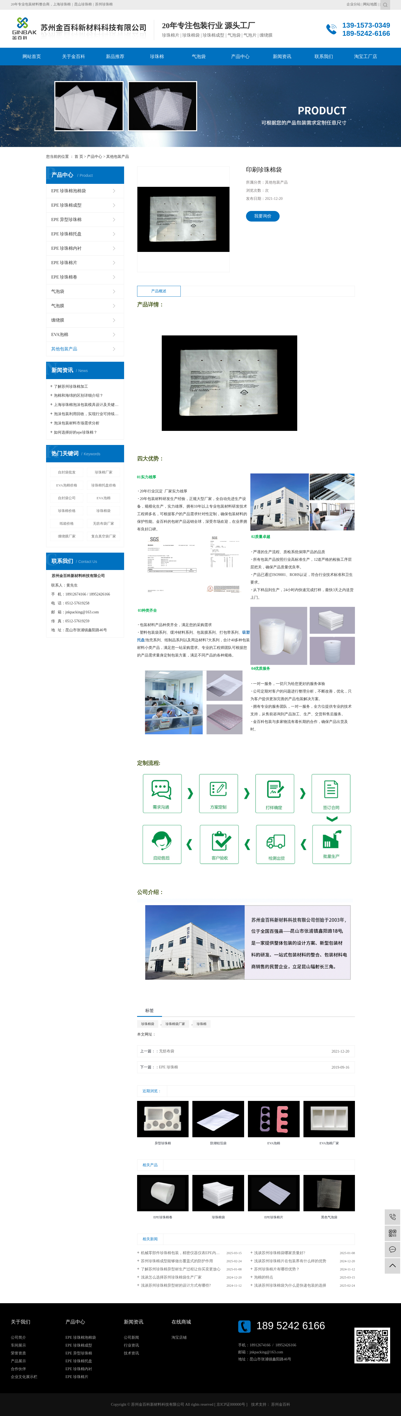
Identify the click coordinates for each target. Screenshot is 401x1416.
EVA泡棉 (59, 334)
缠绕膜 (57, 320)
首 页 (79, 157)
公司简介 (18, 1337)
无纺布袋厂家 (103, 523)
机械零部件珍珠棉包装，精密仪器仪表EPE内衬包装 (184, 1253)
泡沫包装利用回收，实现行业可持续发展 (87, 414)
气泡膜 (57, 305)
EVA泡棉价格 (66, 485)
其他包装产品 (117, 157)
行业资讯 (131, 1345)
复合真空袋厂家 (103, 536)
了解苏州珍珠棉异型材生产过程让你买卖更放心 (181, 1269)
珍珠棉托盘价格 (103, 485)
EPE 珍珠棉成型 (66, 205)
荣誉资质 (18, 1353)
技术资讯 (131, 1353)
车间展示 (18, 1345)
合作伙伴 (18, 1369)
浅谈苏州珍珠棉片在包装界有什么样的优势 (290, 1261)
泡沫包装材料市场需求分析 (76, 423)
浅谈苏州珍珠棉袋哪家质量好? (279, 1253)
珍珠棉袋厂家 (175, 1024)
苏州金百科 (280, 1404)
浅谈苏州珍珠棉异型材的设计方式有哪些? (176, 1285)
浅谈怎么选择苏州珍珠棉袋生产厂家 (171, 1277)
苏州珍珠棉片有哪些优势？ (277, 1269)
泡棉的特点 (263, 1277)
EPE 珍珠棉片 (64, 262)
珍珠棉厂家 (103, 472)
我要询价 (262, 216)
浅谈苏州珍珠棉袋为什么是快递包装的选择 (290, 1285)
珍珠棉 (201, 1024)
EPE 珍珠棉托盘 (66, 234)
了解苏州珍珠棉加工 (71, 387)
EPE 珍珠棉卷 (64, 277)
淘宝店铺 (179, 1337)
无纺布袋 (166, 1051)
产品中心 (94, 157)
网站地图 (370, 4)
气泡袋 (57, 291)
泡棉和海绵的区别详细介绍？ (78, 395)
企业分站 (354, 4)
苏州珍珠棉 (104, 4)
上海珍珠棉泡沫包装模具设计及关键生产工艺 (87, 405)
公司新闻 (131, 1337)
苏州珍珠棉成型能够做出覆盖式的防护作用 (177, 1261)
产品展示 (18, 1361)
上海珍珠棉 (62, 4)
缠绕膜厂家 (67, 536)
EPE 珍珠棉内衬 (66, 248)
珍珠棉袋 (103, 511)
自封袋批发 (67, 472)
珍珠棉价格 (67, 511)
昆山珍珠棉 (83, 4)
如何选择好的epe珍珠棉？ (75, 432)
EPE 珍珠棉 (168, 1067)
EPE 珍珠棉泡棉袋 (68, 190)
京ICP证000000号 (230, 1404)
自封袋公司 (67, 498)
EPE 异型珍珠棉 (66, 219)
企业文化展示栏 (24, 1377)
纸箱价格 (67, 523)
